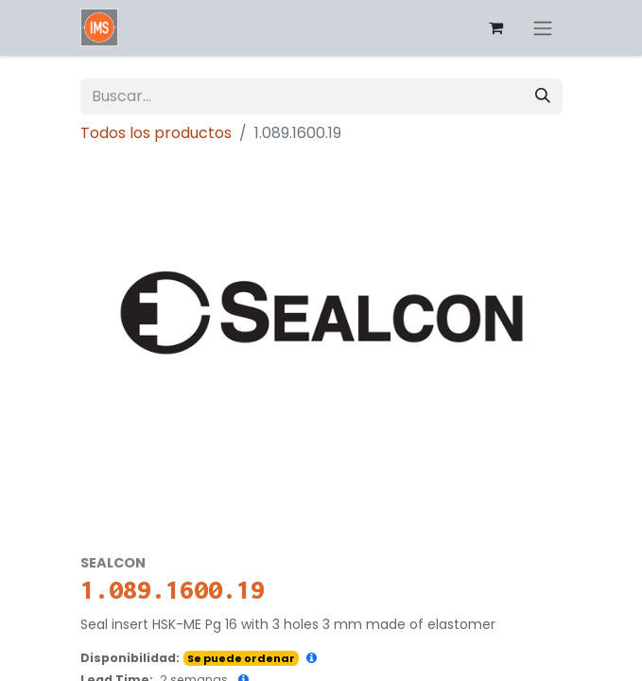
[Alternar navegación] (543, 28)
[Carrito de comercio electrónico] (496, 27)
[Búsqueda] (543, 96)
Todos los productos (156, 133)
